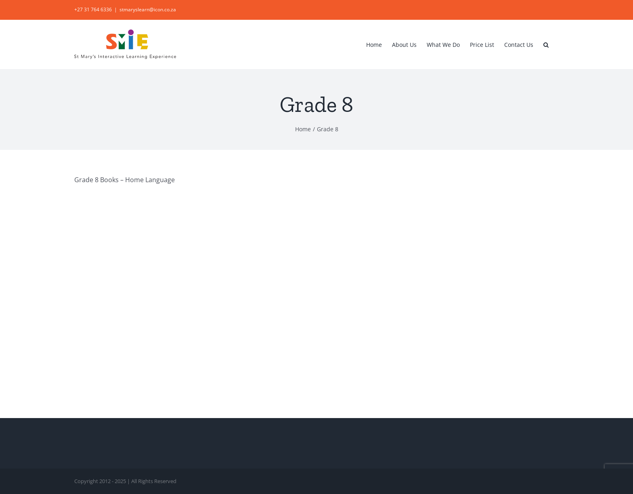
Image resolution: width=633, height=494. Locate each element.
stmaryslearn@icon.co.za (147, 9)
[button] (546, 44)
